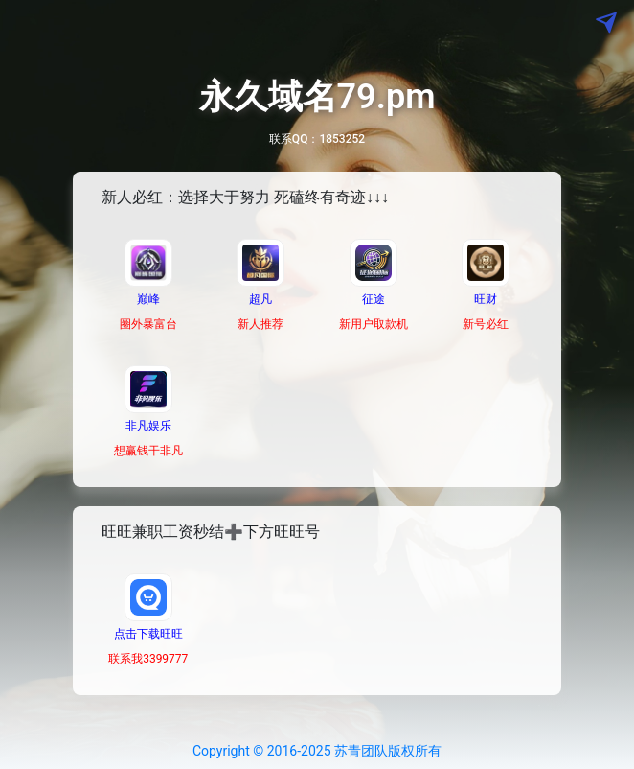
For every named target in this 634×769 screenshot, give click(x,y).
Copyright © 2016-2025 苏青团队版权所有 (317, 750)
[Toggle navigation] (44, 23)
